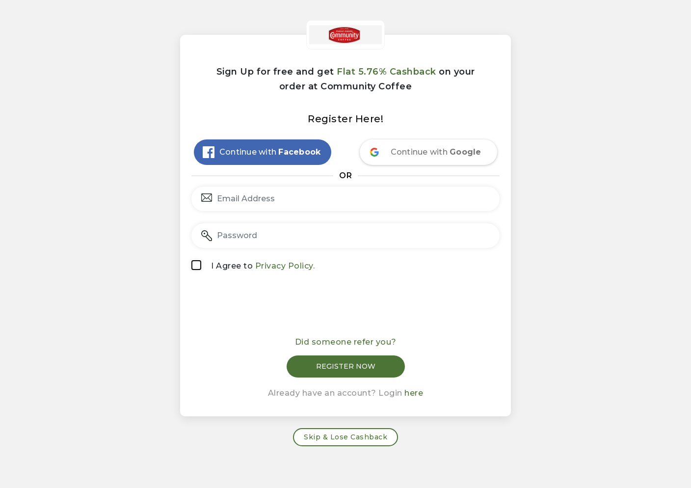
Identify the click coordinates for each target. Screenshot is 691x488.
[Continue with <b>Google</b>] (428, 152)
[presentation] (345, 307)
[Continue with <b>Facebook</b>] (262, 152)
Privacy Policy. (285, 266)
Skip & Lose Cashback (345, 437)
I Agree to (263, 266)
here (413, 393)
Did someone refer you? (346, 342)
